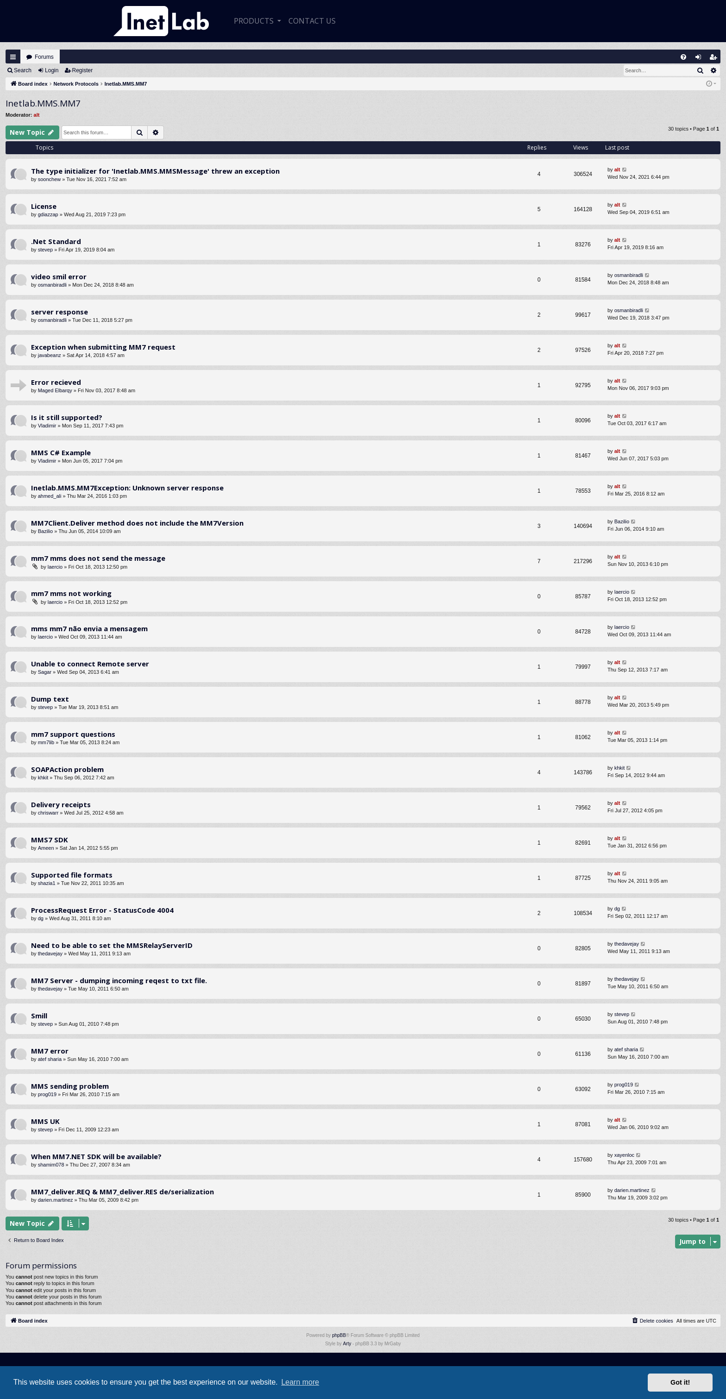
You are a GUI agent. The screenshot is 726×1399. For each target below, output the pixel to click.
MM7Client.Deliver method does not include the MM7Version (137, 522)
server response (59, 311)
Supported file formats (72, 874)
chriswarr (48, 813)
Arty (347, 1343)
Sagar (44, 672)
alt (37, 115)
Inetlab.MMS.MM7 (43, 103)
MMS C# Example (61, 452)
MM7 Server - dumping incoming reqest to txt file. (119, 980)
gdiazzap (48, 214)
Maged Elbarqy (55, 390)
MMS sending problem (70, 1086)
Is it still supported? (66, 417)
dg (41, 918)
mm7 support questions (73, 734)
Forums (44, 57)
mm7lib (46, 742)
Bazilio (45, 531)
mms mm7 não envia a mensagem (89, 628)
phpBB (339, 1335)
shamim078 (51, 1164)
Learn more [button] (300, 1382)
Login (51, 70)
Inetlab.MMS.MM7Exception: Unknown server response (127, 487)
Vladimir (47, 425)
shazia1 (47, 883)
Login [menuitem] (700, 59)
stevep (45, 249)
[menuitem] (683, 57)
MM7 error (50, 1050)
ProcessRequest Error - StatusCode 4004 (102, 910)
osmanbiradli (52, 285)
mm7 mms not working (71, 593)
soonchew (49, 179)
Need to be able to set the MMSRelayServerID (112, 945)
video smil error (59, 276)
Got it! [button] (680, 1382)
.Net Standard (56, 241)
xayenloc (624, 1155)
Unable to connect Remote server (90, 663)
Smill (39, 1015)
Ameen (46, 848)
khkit (43, 777)
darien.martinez (55, 1200)
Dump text (50, 698)
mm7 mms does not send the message (98, 558)
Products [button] (254, 21)
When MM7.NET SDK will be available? (96, 1156)
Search (22, 70)
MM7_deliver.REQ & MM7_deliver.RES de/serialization (122, 1191)
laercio (55, 567)
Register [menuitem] (715, 59)
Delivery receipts (61, 804)
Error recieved (56, 382)
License (43, 206)
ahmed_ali (50, 496)
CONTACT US (312, 21)
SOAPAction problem (67, 769)
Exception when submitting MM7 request (103, 346)
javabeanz (49, 355)
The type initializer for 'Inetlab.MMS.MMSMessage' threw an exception (155, 171)
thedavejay (50, 953)
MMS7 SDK (49, 839)
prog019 (47, 1094)
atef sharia (50, 1059)
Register (82, 70)
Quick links (13, 57)
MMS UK (45, 1121)
